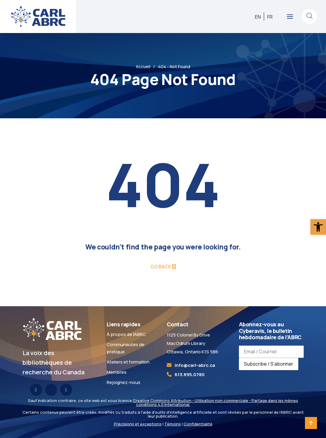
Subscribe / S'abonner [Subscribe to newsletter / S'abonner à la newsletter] (268, 364)
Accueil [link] (143, 66)
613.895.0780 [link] (190, 374)
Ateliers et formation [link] (128, 362)
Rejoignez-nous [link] (123, 382)
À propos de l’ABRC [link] (126, 334)
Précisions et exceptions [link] (138, 424)
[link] (318, 227)
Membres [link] (116, 372)
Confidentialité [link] (198, 424)
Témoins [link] (172, 424)
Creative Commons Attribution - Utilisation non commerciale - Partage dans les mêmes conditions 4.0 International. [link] (215, 402)
